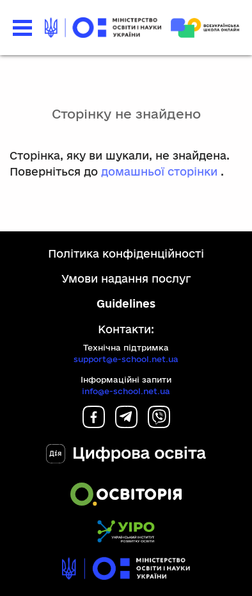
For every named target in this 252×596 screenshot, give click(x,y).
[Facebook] (94, 424)
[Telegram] (126, 424)
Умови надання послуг (126, 278)
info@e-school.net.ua (126, 390)
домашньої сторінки (159, 171)
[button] (22, 28)
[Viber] (159, 424)
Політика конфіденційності (126, 253)
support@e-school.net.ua (126, 358)
